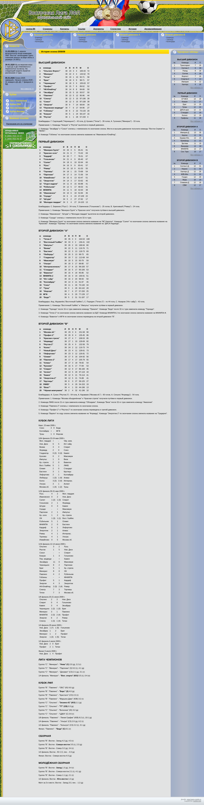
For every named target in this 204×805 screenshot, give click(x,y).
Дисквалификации (153, 29)
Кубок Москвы (17, 111)
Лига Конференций (19, 108)
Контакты (64, 29)
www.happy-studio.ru (194, 799)
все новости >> (27, 89)
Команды (38, 38)
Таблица (38, 40)
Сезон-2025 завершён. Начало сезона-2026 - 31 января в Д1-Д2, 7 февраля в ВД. (19, 81)
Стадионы (47, 29)
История (133, 29)
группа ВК (30, 29)
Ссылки (81, 29)
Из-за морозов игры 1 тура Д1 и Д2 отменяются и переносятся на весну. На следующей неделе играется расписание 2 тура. (18, 69)
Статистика (115, 29)
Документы (98, 29)
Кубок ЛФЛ (15, 104)
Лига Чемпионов (18, 101)
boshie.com (197, 801)
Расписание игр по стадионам (19, 124)
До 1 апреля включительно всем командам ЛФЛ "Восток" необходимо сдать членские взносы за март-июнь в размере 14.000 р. (19, 55)
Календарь (39, 41)
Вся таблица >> (197, 88)
